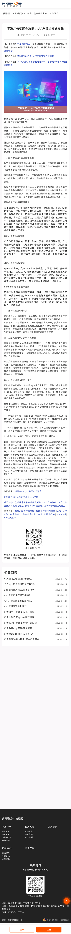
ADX (59, 511)
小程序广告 (7, 837)
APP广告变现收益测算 (43, 56)
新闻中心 (22, 13)
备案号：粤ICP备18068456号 (12, 920)
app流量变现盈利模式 (35, 606)
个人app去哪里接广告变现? (35, 578)
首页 (14, 13)
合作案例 (29, 837)
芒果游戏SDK (23, 44)
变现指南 (6, 852)
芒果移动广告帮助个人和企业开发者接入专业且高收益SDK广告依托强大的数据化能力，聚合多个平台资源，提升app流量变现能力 (35, 504)
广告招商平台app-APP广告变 (35, 611)
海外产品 (6, 840)
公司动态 (6, 858)
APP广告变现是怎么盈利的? (35, 600)
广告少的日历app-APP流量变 (35, 617)
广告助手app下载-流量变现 (35, 628)
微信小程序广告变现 (24, 511)
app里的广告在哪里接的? (35, 595)
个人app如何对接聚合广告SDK (35, 584)
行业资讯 (6, 855)
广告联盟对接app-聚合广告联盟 (35, 622)
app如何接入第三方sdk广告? (35, 589)
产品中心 (7, 826)
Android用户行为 (46, 514)
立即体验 (8, 50)
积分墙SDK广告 (24, 56)
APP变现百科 (10, 517)
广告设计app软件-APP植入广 (35, 633)
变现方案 (29, 831)
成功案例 (52, 826)
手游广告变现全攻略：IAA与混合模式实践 (44, 13)
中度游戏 (14, 514)
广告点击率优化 (28, 514)
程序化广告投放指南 (45, 511)
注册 (49, 929)
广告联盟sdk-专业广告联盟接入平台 (21, 496)
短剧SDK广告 (21, 491)
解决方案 (30, 826)
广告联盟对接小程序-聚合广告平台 (35, 639)
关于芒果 (30, 848)
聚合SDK (5, 831)
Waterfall (61, 514)
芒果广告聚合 (35, 491)
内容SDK (5, 834)
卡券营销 (29, 834)
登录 (22, 929)
